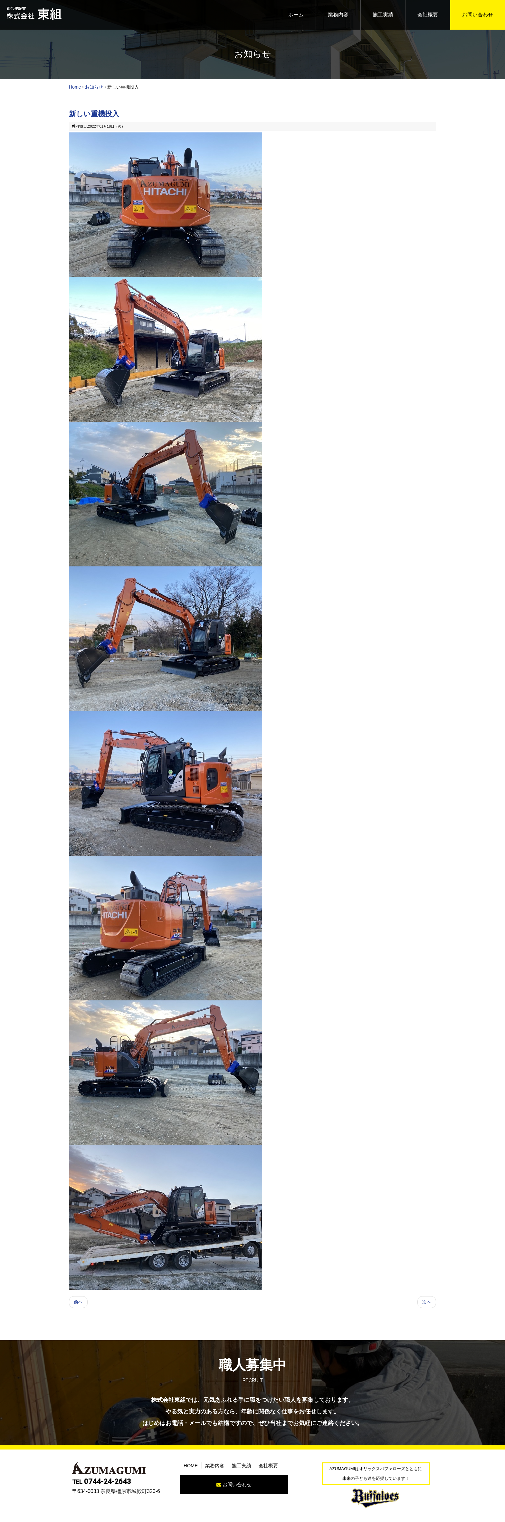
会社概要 (427, 14)
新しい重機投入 (94, 115)
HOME (191, 1469)
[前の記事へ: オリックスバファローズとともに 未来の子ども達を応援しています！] (79, 1304)
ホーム (296, 14)
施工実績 (383, 14)
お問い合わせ (477, 14)
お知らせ (94, 87)
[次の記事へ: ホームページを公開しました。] (426, 1304)
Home (75, 87)
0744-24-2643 (101, 1485)
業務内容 (338, 14)
